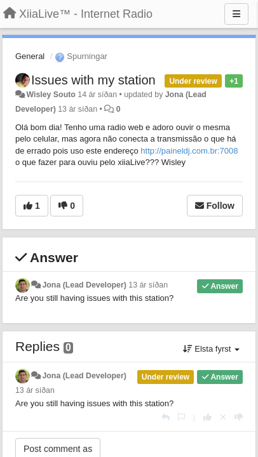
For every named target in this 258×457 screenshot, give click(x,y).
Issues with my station (93, 80)
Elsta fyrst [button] (211, 349)
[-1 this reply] (238, 417)
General (29, 56)
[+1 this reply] (207, 417)
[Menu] (236, 14)
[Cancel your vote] (223, 417)
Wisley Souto (50, 94)
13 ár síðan (148, 285)
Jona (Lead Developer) (84, 285)
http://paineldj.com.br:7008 (189, 151)
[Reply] (165, 417)
